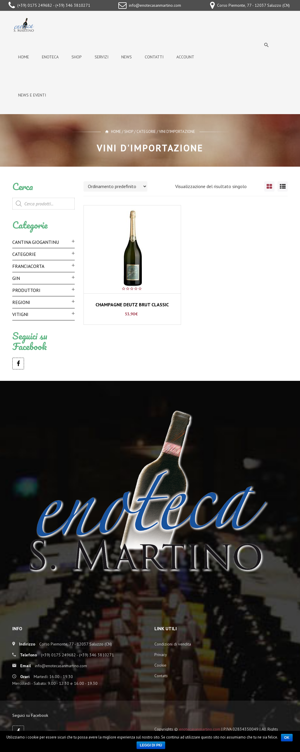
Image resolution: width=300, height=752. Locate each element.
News (126, 57)
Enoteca (50, 57)
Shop (76, 57)
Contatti (154, 57)
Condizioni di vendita (172, 644)
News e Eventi (32, 95)
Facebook (18, 363)
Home (23, 57)
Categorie (146, 131)
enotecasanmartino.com (199, 729)
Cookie (160, 665)
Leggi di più (151, 745)
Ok (286, 738)
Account (185, 57)
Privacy (160, 654)
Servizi (101, 57)
